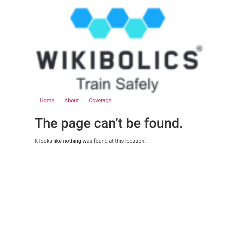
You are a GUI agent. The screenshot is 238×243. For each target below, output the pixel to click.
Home (47, 100)
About (71, 100)
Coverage (100, 100)
